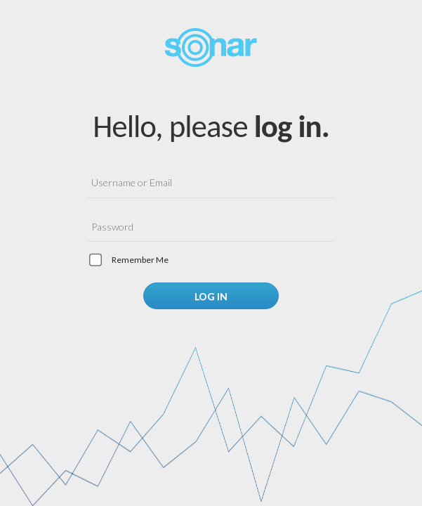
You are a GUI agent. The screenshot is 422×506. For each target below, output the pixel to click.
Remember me (140, 259)
